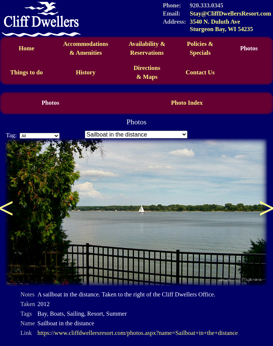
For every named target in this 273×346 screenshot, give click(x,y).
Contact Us (200, 72)
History (86, 72)
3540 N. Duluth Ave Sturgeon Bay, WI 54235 (221, 25)
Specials (200, 52)
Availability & (147, 48)
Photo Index (187, 102)
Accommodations (85, 48)
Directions (147, 72)
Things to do (26, 72)
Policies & (200, 43)
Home (26, 48)
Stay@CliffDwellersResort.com (230, 13)
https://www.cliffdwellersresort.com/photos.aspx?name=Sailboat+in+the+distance (137, 332)
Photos (249, 48)
